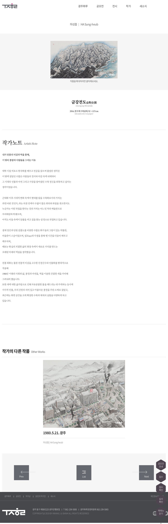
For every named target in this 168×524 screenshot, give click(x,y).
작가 (128, 6)
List (84, 475)
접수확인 (161, 488)
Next (143, 475)
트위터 (164, 6)
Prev (25, 475)
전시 (114, 6)
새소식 (143, 6)
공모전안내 (161, 465)
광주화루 (83, 6)
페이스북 (158, 6)
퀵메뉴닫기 (161, 512)
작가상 (28, 497)
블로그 (153, 6)
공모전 (100, 6)
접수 (161, 476)
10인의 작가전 (40, 497)
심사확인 (161, 500)
